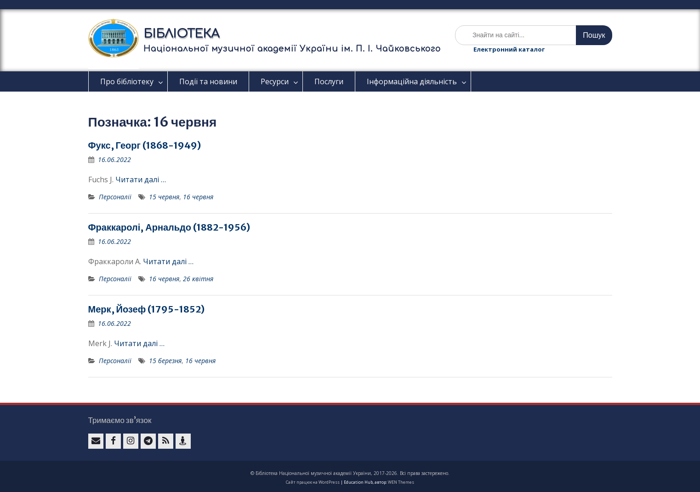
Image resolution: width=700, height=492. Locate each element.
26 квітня (198, 278)
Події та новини (208, 81)
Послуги (328, 81)
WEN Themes (401, 482)
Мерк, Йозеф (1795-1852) (146, 309)
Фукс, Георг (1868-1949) (144, 145)
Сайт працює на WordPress (313, 482)
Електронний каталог (509, 49)
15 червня (164, 196)
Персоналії (115, 196)
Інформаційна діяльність (412, 81)
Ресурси (275, 81)
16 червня (198, 196)
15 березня (165, 360)
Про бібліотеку (127, 81)
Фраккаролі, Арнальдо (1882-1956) (169, 227)
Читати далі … (140, 179)
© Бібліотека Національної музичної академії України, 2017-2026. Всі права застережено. (350, 473)
